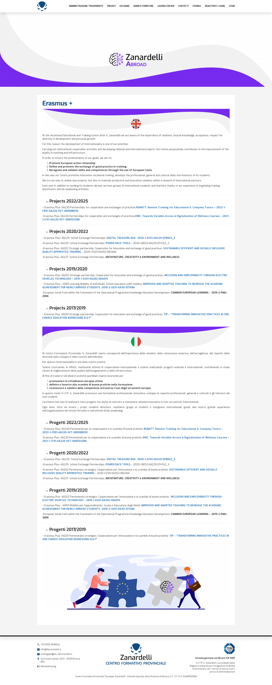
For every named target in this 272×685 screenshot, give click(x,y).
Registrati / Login (215, 6)
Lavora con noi (166, 6)
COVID (232, 6)
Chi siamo (125, 6)
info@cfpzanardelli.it (51, 649)
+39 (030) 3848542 (50, 644)
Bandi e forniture (144, 6)
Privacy (111, 6)
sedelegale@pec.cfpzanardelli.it (56, 654)
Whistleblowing (48, 666)
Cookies (197, 6)
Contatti (183, 6)
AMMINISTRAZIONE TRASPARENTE (86, 6)
